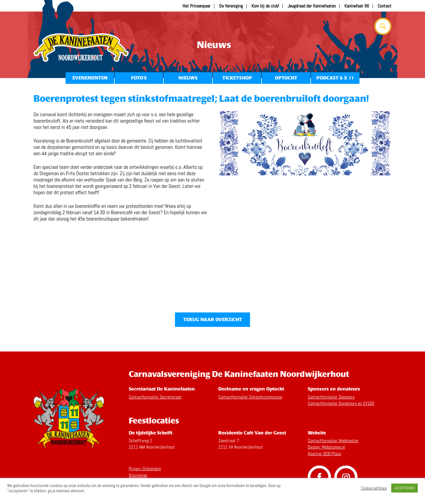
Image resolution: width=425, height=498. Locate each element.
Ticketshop (237, 78)
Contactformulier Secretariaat (155, 397)
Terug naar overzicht (212, 319)
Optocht (286, 78)
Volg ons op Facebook (319, 477)
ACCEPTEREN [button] (404, 488)
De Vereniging (231, 6)
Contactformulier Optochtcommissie (250, 397)
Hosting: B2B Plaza (324, 454)
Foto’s (139, 78)
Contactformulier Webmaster (333, 441)
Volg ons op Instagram (345, 477)
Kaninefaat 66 (356, 6)
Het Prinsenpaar (196, 6)
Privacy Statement (145, 469)
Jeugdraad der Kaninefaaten (312, 6)
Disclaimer (138, 475)
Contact (385, 6)
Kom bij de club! (265, 6)
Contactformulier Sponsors (331, 397)
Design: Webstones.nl (326, 447)
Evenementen (89, 78)
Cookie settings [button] (374, 488)
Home (81, 47)
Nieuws (187, 78)
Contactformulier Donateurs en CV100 (341, 403)
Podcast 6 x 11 (335, 78)
